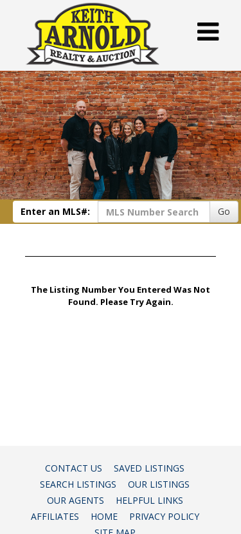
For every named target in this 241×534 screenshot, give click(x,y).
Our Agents (75, 500)
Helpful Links (149, 500)
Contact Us (73, 468)
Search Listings (78, 484)
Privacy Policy (164, 516)
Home (104, 516)
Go (224, 211)
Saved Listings (149, 468)
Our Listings (159, 484)
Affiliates (55, 516)
